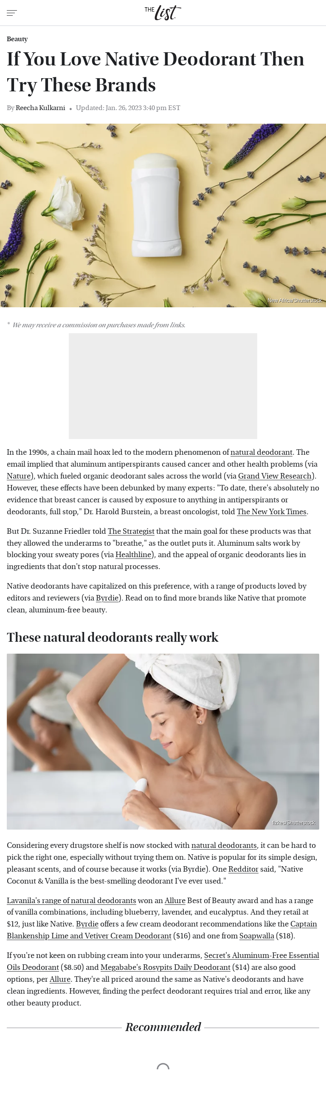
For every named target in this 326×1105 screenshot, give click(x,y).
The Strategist (131, 531)
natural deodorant (261, 452)
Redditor (243, 869)
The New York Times (271, 511)
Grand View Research (275, 476)
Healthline (133, 554)
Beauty (17, 39)
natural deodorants (224, 845)
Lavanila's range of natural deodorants (71, 900)
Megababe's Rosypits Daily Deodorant (165, 967)
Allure (175, 900)
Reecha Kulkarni (40, 108)
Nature (19, 476)
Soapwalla (256, 936)
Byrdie (107, 598)
